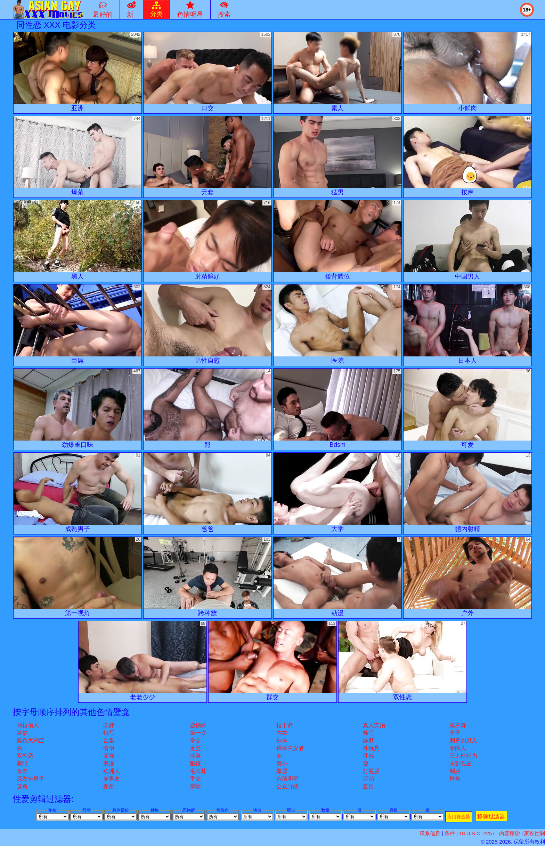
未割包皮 (460, 763)
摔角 (455, 779)
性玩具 (371, 748)
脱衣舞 (457, 725)
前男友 (111, 779)
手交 (195, 779)
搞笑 (195, 756)
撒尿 (281, 771)
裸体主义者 (290, 748)
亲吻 (195, 786)
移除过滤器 (491, 816)
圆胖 (108, 725)
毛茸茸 (198, 771)
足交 (195, 748)
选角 (22, 786)
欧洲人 (111, 771)
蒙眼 (22, 763)
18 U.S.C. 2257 (477, 833)
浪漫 (108, 763)
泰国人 (457, 748)
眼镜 (195, 763)
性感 (368, 756)
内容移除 (509, 833)
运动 (368, 779)
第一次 (198, 733)
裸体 (281, 740)
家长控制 (534, 833)
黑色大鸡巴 (30, 740)
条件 (450, 833)
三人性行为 (463, 756)
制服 (455, 771)
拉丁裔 (284, 725)
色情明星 (287, 779)
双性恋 (25, 756)
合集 (108, 740)
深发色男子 (30, 779)
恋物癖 (198, 725)
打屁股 (371, 771)
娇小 (281, 763)
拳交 (195, 740)
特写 (108, 733)
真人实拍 (374, 725)
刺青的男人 (463, 740)
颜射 (108, 786)
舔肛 (368, 740)
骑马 (368, 733)
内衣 (281, 733)
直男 (368, 786)
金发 (22, 771)
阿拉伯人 (28, 725)
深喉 (108, 756)
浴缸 (22, 733)
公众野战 (287, 786)
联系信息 (430, 833)
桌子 (455, 733)
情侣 (108, 748)
